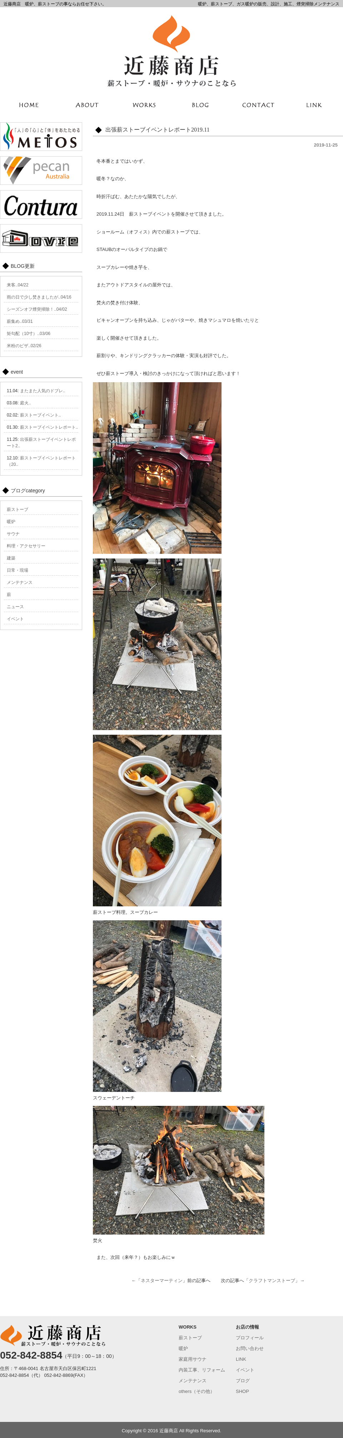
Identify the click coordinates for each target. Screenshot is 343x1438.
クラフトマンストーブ (272, 1280)
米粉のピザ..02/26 (24, 345)
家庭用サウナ (193, 1359)
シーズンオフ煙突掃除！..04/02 (37, 309)
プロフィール (250, 1337)
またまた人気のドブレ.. (42, 390)
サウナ (13, 533)
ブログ (243, 1380)
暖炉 (11, 521)
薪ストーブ (17, 509)
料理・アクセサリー (26, 545)
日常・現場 (17, 570)
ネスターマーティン (162, 1280)
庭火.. (25, 402)
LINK (241, 1359)
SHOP (242, 1391)
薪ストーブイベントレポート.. (49, 427)
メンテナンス (20, 582)
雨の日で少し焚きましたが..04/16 (39, 297)
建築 (11, 558)
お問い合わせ (250, 1348)
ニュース (15, 606)
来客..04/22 (18, 284)
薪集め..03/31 (20, 321)
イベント (15, 618)
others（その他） (197, 1391)
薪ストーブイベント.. (40, 415)
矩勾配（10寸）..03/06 (28, 333)
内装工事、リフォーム (202, 1370)
